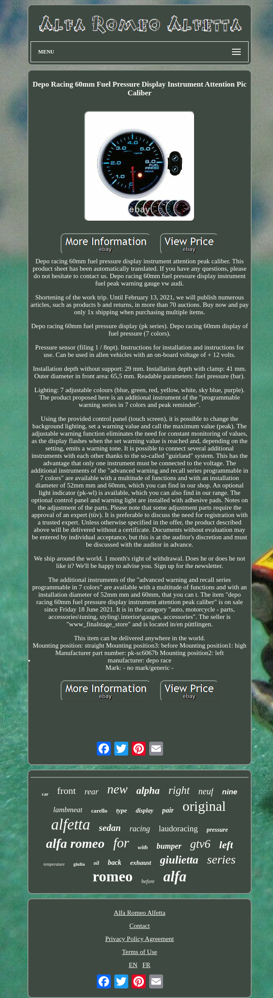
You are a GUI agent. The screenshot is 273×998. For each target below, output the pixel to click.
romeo (112, 876)
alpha (148, 790)
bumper (169, 846)
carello (99, 810)
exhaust (140, 862)
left (226, 844)
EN (133, 964)
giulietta (179, 860)
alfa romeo (75, 843)
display (144, 810)
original (204, 806)
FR (146, 964)
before (147, 881)
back (114, 862)
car (45, 793)
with (143, 847)
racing (140, 828)
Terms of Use (139, 951)
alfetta (70, 824)
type (121, 810)
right (179, 790)
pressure (217, 830)
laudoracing (178, 828)
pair (168, 810)
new (117, 789)
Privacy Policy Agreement (139, 938)
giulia (79, 864)
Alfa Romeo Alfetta (139, 912)
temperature (54, 864)
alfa (174, 876)
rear (92, 791)
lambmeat (67, 810)
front (66, 790)
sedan (110, 828)
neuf (205, 791)
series (221, 859)
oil (96, 863)
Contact (140, 925)
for (121, 842)
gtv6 (200, 843)
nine (229, 792)
